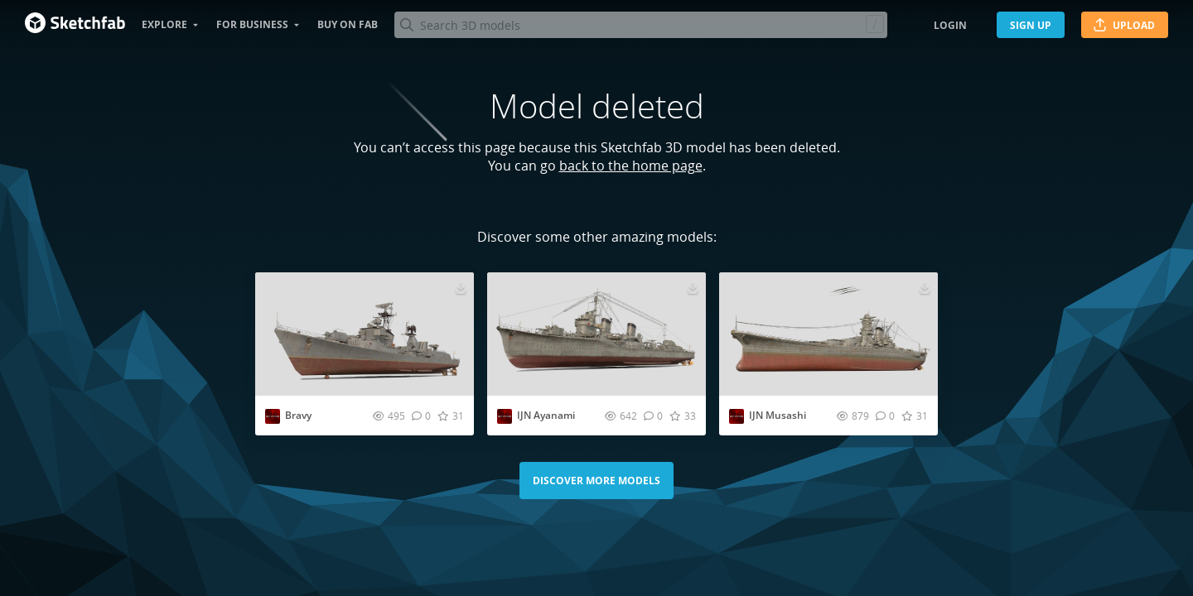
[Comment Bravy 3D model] (421, 415)
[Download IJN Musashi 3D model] (925, 287)
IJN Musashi (777, 415)
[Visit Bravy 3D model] (364, 334)
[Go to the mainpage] (75, 24)
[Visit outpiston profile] (272, 416)
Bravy (298, 415)
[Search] (640, 25)
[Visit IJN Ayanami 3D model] (596, 334)
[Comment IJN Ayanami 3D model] (653, 415)
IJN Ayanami (546, 415)
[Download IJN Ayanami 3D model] (693, 287)
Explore (164, 24)
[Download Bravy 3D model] (461, 287)
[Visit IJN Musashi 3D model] (828, 334)
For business (252, 24)
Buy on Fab (347, 24)
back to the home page (631, 165)
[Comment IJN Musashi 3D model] (885, 415)
